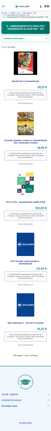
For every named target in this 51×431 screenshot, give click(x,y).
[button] (3, 6)
